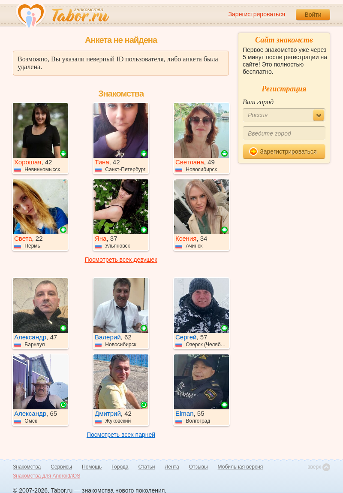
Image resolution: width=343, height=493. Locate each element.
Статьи (146, 467)
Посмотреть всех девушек (121, 259)
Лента (172, 467)
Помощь (92, 467)
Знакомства (27, 467)
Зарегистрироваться (257, 14)
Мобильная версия (240, 467)
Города (119, 467)
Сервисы (61, 467)
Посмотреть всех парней (121, 434)
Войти (312, 14)
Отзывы (198, 467)
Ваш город (258, 102)
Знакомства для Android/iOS (46, 476)
